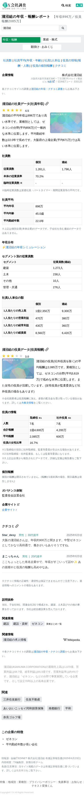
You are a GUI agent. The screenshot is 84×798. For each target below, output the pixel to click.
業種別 (22, 782)
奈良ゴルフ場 (12, 717)
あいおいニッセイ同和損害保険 (23, 708)
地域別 (12, 782)
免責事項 (21, 770)
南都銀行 (54, 708)
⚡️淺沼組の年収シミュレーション (24, 247)
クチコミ (60, 65)
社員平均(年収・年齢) (28, 60)
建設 (6, 623)
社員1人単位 (52, 60)
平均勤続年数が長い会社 (21, 744)
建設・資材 (20, 623)
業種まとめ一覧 (54, 624)
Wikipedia (71, 640)
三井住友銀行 (12, 699)
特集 (2, 782)
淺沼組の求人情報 (14, 639)
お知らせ (76, 782)
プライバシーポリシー (42, 782)
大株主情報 (27, 402)
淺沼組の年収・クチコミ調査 (47, 89)
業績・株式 (50, 39)
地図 (51, 81)
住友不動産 (33, 699)
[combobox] (30, 28)
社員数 (7, 60)
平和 (68, 708)
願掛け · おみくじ (42, 46)
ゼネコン (37, 623)
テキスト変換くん (42, 785)
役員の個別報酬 (42, 65)
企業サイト (8, 509)
